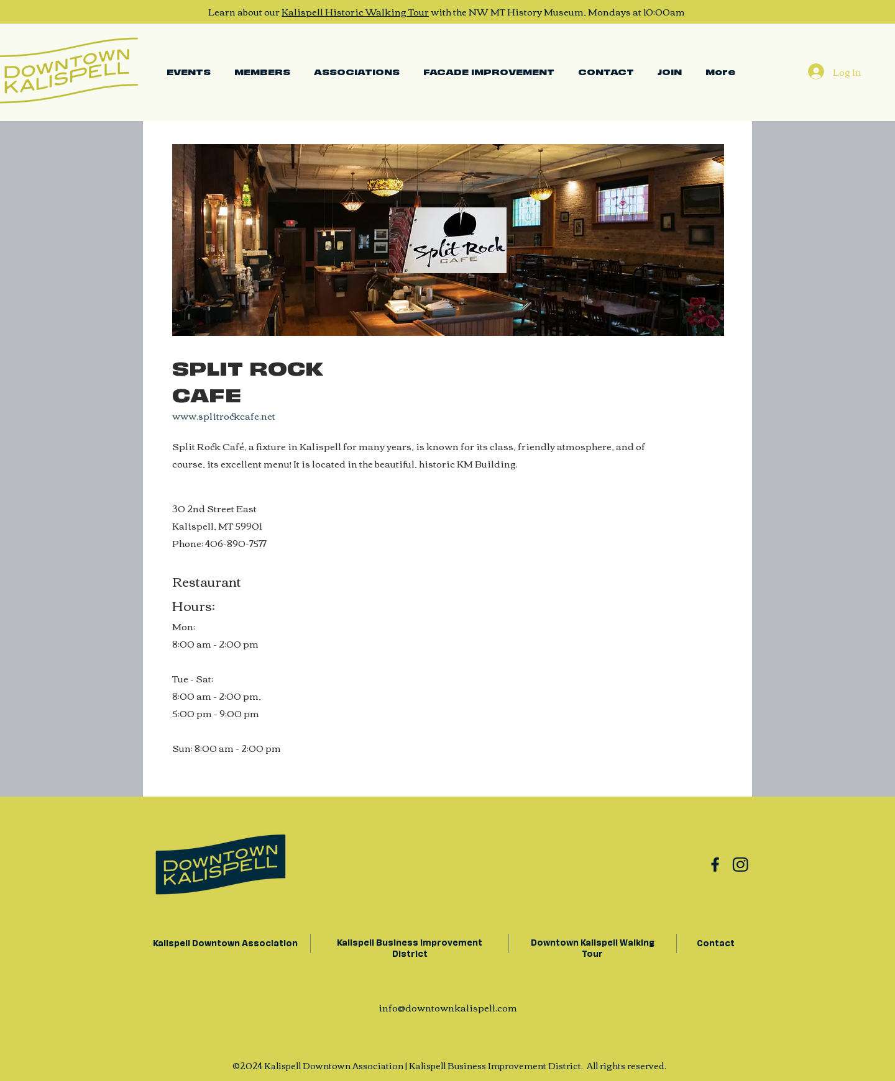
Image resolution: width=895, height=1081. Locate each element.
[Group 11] (740, 864)
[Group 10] (715, 864)
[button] (356, 71)
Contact (716, 942)
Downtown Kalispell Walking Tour (592, 947)
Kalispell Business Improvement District (409, 947)
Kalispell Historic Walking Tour (355, 11)
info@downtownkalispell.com (448, 1007)
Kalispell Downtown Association (224, 942)
